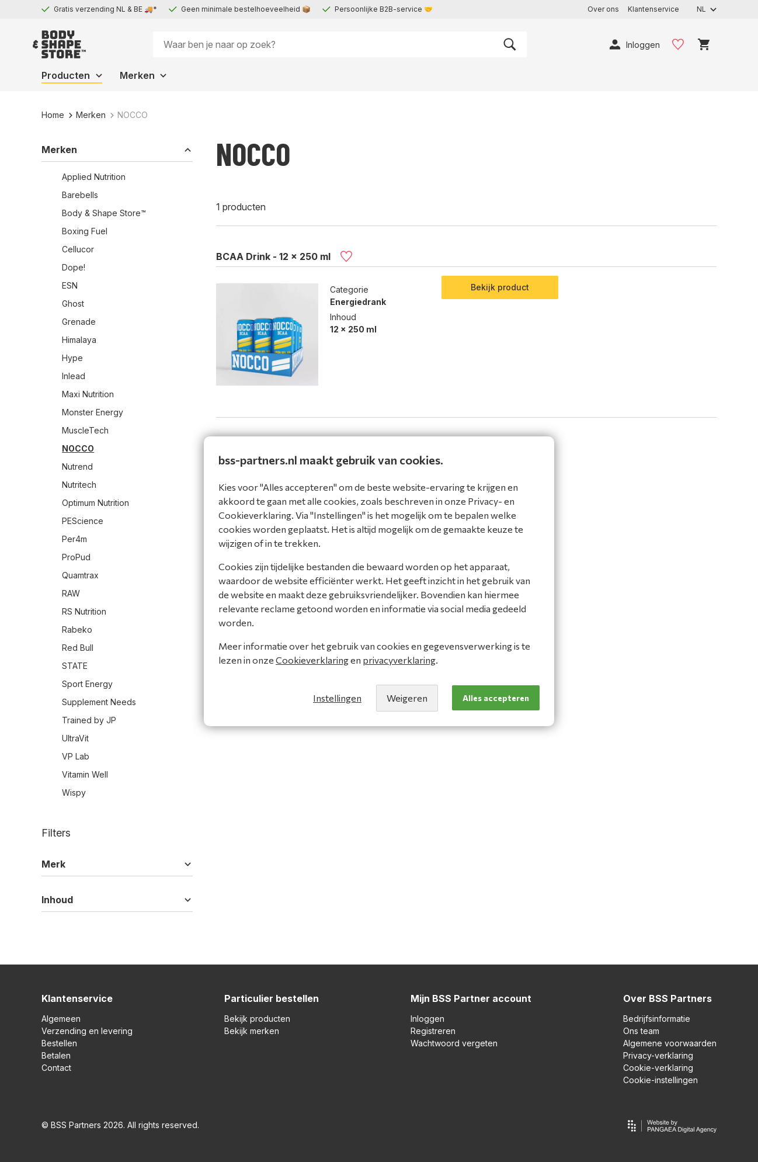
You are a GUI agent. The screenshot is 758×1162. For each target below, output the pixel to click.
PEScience (82, 521)
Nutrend (77, 466)
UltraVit (75, 738)
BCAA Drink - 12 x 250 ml (273, 256)
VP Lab (75, 756)
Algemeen (61, 1019)
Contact (56, 1068)
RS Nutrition (84, 611)
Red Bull (77, 648)
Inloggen (427, 1019)
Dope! (73, 267)
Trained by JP (89, 720)
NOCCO (78, 448)
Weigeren (407, 697)
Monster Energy (92, 412)
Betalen (56, 1055)
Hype (72, 358)
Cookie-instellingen (660, 1080)
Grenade (79, 322)
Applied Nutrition (94, 177)
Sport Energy (87, 684)
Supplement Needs (99, 702)
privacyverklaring (399, 659)
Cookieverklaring (312, 659)
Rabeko (77, 629)
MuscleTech (85, 430)
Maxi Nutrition (88, 394)
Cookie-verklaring (658, 1068)
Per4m (74, 539)
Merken (87, 115)
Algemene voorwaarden (670, 1043)
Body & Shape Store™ (104, 213)
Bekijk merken (251, 1031)
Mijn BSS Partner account (471, 998)
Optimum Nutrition (95, 503)
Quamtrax (80, 575)
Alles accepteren (496, 698)
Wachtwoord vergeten (454, 1043)
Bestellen (59, 1043)
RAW (71, 593)
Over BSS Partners (667, 998)
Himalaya (79, 340)
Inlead (73, 376)
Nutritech (79, 485)
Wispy (74, 792)
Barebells (80, 195)
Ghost (73, 303)
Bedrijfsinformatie (656, 1019)
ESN (70, 285)
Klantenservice (77, 998)
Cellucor (78, 249)
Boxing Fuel (84, 231)
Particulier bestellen (271, 998)
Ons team (641, 1031)
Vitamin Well (85, 774)
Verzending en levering (87, 1031)
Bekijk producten (257, 1019)
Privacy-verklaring (658, 1055)
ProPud (76, 557)
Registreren (433, 1031)
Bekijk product (500, 287)
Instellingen (337, 697)
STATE (75, 666)
